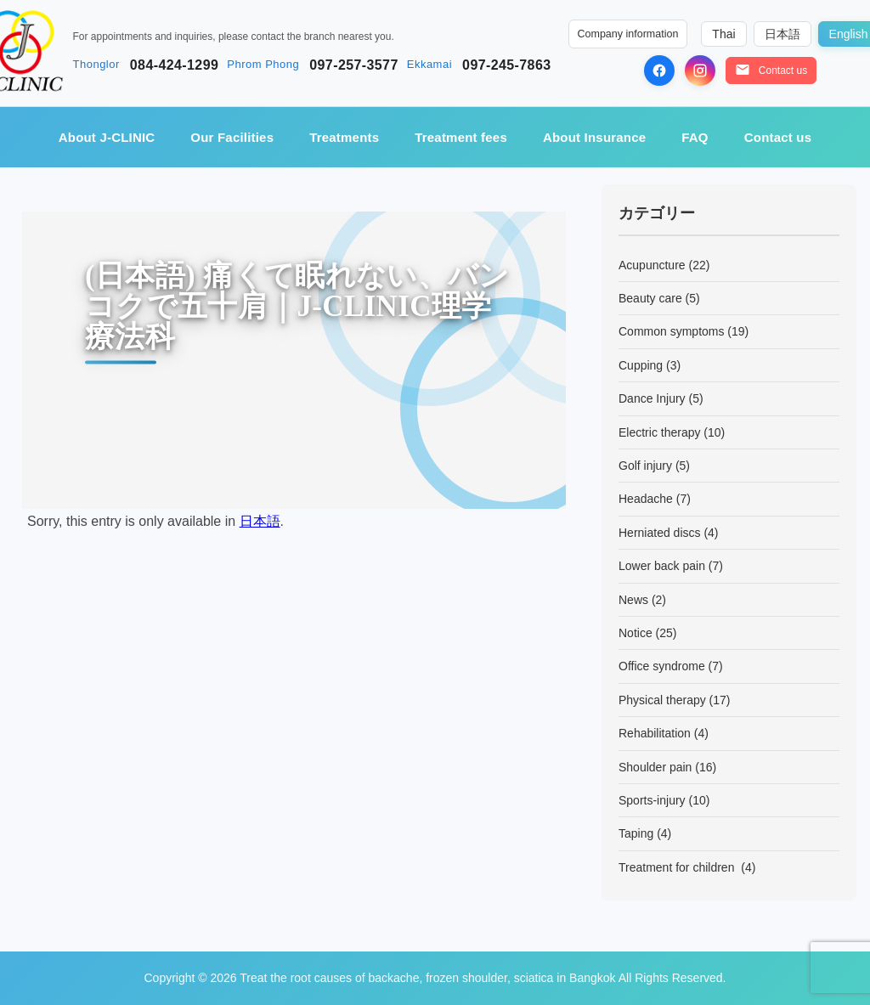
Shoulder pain (655, 767)
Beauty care (650, 298)
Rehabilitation (655, 733)
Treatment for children (678, 867)
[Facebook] (659, 70)
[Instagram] (700, 70)
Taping (636, 833)
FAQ (694, 137)
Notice (635, 633)
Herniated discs (660, 532)
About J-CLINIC (107, 137)
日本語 (260, 521)
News (633, 600)
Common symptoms (671, 331)
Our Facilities (232, 137)
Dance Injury (652, 398)
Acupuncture (652, 265)
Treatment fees (461, 137)
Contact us (778, 137)
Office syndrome (662, 666)
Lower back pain (662, 566)
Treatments (344, 137)
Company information (628, 34)
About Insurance (594, 137)
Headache (646, 498)
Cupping (641, 365)
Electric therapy (659, 432)
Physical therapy (662, 700)
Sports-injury (652, 800)
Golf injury (645, 465)
